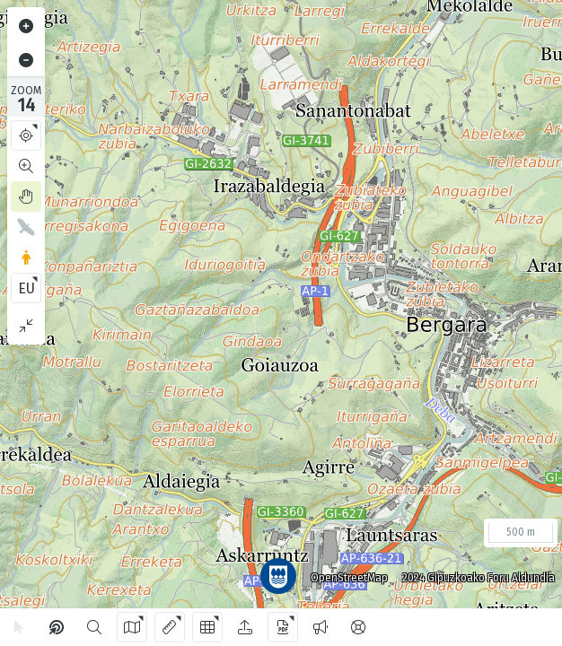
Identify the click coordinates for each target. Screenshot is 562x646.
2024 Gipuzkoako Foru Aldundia (471, 570)
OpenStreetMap (342, 570)
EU (26, 288)
